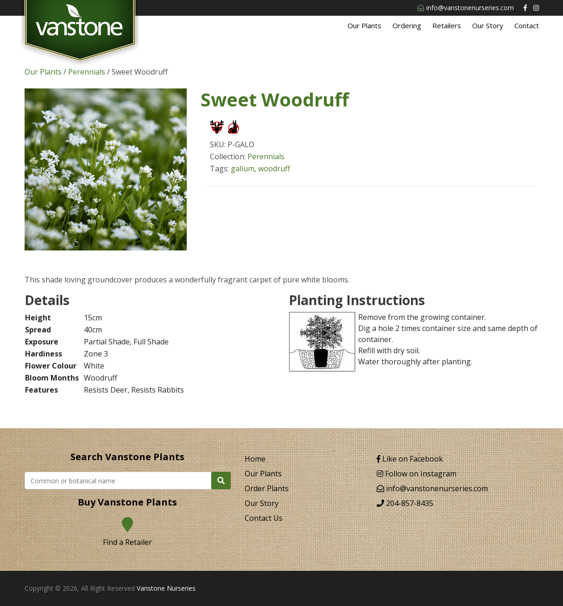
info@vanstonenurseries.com (466, 7)
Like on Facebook (410, 459)
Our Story (487, 25)
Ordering (406, 25)
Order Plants (267, 488)
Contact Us (264, 518)
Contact (526, 25)
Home (255, 459)
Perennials (86, 72)
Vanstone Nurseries (166, 588)
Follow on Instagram (416, 474)
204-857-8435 (405, 503)
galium (242, 168)
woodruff (274, 168)
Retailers (446, 25)
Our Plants (364, 25)
